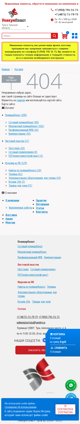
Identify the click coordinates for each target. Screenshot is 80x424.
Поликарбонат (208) (16, 115)
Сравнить (58, 348)
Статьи (40, 208)
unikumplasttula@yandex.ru (31, 322)
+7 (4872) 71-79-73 (27, 317)
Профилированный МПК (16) (24, 130)
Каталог (19, 69)
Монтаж (10, 222)
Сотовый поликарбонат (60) (24, 122)
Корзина (59, 334)
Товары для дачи (41, 301)
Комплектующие (52, 257)
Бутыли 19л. (24, 301)
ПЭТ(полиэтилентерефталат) (33, 275)
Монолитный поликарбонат (32, 252)
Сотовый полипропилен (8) (23, 152)
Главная (6, 69)
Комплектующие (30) (20, 134)
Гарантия (41, 200)
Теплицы (51, 287)
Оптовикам (42, 204)
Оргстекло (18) (17, 148)
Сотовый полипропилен (42, 269)
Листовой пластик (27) (17, 141)
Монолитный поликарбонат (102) (26, 126)
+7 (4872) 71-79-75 (66, 14)
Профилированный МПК (30, 257)
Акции (9, 219)
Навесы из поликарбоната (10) (25, 170)
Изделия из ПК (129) (16, 163)
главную (21, 100)
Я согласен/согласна (65, 409)
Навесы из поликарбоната (31, 287)
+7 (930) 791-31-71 (66, 10)
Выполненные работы (20, 207)
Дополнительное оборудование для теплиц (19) (35, 178)
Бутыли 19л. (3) (17, 182)
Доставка (11, 215)
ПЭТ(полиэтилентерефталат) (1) (26, 156)
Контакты (42, 212)
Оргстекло (23, 269)
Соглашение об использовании (20, 407)
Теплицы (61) (15, 174)
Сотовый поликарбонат (30, 246)
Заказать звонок (40, 350)
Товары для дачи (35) (20, 185)
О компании (12, 200)
